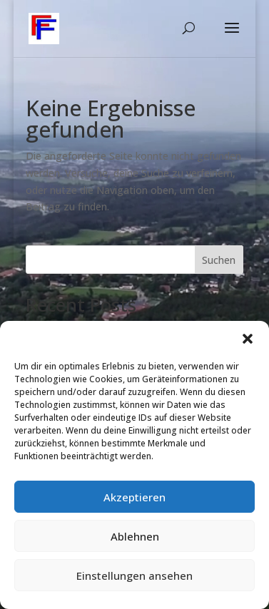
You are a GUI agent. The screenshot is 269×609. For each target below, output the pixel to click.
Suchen (218, 260)
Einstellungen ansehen (134, 575)
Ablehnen (135, 536)
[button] (247, 339)
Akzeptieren (134, 497)
